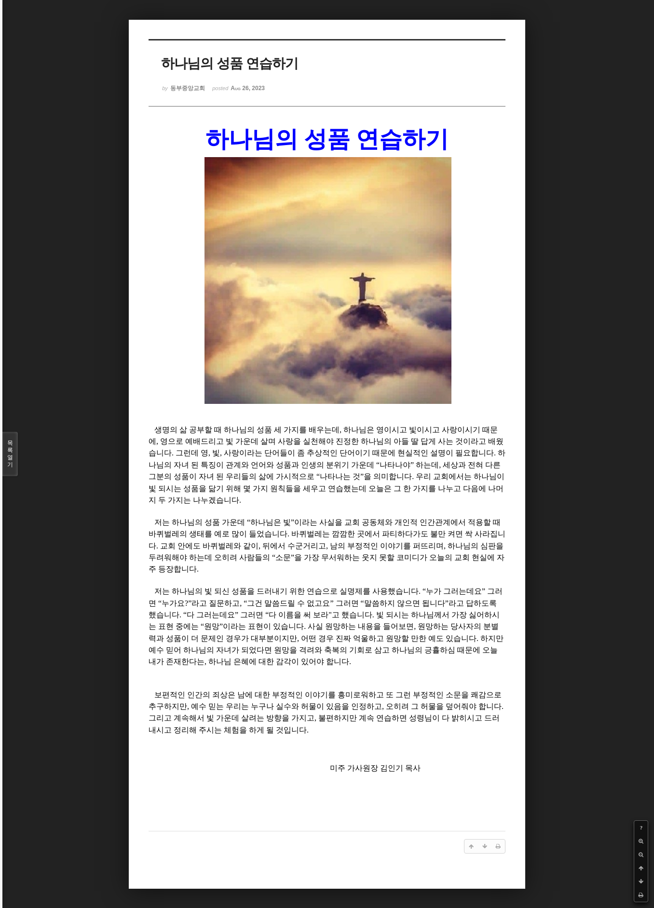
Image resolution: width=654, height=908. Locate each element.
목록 (10, 454)
